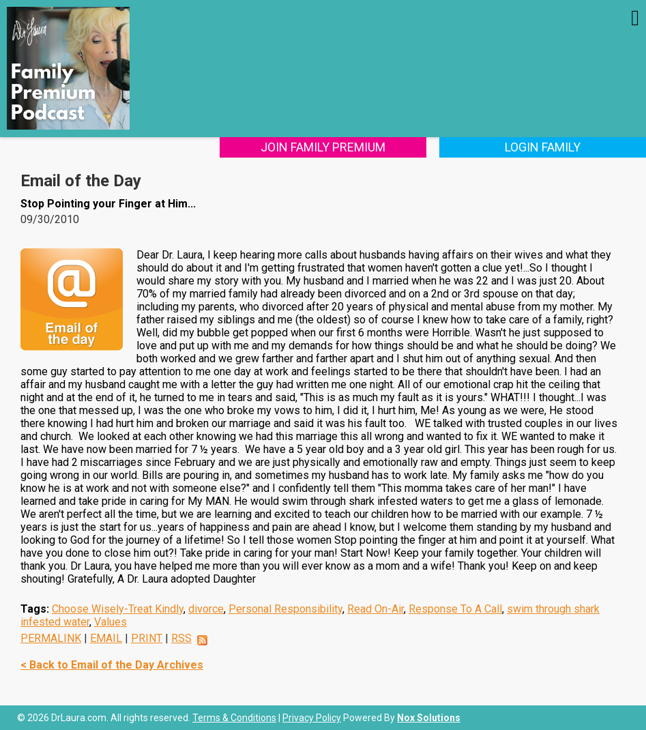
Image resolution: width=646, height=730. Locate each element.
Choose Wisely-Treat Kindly (117, 608)
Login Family (543, 147)
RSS (181, 638)
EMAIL (106, 638)
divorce (206, 608)
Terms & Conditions (234, 717)
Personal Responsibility (285, 608)
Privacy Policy (311, 717)
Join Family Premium (323, 147)
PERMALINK (50, 638)
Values (110, 621)
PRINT (146, 638)
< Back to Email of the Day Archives (111, 664)
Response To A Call (455, 608)
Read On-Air (375, 608)
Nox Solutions (428, 717)
